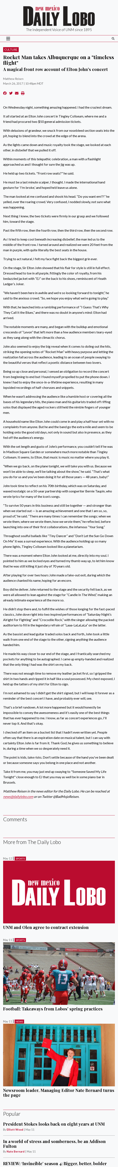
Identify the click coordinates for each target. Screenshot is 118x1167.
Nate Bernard (16, 1151)
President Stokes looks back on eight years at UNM (54, 1124)
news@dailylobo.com (18, 796)
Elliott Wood (15, 1129)
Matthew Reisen (13, 78)
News (19, 1021)
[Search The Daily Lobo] (113, 38)
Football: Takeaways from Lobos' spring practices (53, 1008)
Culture (10, 49)
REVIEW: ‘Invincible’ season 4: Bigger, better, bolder (55, 1163)
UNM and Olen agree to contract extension (46, 927)
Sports (20, 858)
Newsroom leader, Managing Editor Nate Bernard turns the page (58, 1092)
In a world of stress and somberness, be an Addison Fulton (54, 1143)
